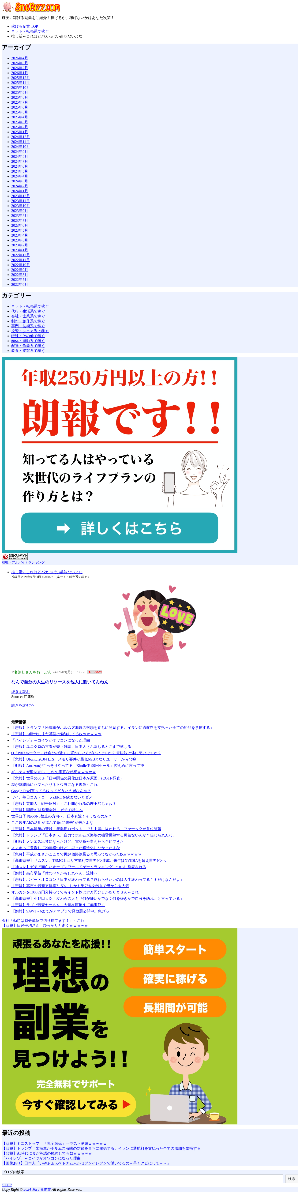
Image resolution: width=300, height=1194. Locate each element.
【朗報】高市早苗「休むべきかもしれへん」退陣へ (54, 873)
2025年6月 (19, 107)
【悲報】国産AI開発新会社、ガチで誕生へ (47, 810)
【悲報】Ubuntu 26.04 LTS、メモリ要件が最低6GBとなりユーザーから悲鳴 (73, 759)
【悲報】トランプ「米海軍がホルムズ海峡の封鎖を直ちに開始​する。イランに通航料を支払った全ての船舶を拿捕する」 (112, 728)
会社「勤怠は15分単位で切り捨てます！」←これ (43, 921)
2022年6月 (19, 284)
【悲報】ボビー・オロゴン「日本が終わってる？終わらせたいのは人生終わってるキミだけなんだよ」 (97, 879)
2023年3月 (19, 240)
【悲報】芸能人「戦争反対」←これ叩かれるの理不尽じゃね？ (63, 804)
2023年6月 (19, 225)
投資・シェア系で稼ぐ (30, 331)
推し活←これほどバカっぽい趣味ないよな (46, 572)
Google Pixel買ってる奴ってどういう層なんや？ (51, 791)
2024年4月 (19, 176)
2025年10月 (20, 88)
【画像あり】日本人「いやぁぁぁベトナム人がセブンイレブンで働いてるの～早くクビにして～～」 (86, 1163)
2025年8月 (19, 97)
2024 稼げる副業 (37, 1189)
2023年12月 (20, 196)
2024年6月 (19, 166)
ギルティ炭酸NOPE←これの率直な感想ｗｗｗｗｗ (53, 772)
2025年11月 (20, 83)
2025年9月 (19, 92)
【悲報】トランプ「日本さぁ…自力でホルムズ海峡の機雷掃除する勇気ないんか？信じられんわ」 (93, 835)
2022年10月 (20, 265)
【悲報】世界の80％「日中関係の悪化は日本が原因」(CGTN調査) (66, 778)
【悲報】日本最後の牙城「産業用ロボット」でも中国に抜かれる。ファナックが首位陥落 (86, 829)
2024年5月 (19, 171)
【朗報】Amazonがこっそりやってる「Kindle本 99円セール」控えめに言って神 (77, 766)
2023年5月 (19, 230)
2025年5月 (19, 112)
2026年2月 (19, 68)
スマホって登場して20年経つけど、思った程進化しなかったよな (65, 848)
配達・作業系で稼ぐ (28, 346)
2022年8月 (19, 275)
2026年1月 (19, 73)
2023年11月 (20, 201)
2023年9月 (19, 211)
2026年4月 (19, 58)
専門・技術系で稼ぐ (28, 326)
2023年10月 (20, 206)
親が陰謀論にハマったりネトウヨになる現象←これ (54, 785)
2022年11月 (20, 260)
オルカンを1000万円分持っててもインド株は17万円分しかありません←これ (75, 892)
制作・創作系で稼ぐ (28, 321)
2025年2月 (19, 127)
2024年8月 (19, 156)
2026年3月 (19, 63)
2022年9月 (19, 270)
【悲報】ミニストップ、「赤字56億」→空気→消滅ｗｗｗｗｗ (54, 1143)
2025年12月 (20, 78)
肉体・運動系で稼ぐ (28, 341)
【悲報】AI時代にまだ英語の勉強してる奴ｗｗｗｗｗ (56, 734)
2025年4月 (19, 117)
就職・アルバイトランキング (23, 562)
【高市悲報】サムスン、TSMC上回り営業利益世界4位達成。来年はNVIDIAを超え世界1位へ (88, 861)
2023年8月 (19, 216)
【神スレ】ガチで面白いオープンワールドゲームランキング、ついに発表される (78, 867)
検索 (292, 1179)
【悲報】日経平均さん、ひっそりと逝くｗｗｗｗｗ (45, 925)
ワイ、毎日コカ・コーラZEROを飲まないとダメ (51, 797)
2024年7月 (19, 161)
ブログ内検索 (13, 1172)
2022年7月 (19, 280)
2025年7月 (19, 102)
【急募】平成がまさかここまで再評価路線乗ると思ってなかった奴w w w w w (76, 854)
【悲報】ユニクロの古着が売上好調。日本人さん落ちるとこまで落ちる (71, 747)
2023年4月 (19, 235)
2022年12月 (20, 255)
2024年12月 (20, 137)
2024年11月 (20, 142)
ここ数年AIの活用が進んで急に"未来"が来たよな (52, 823)
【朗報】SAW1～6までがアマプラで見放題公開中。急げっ (60, 911)
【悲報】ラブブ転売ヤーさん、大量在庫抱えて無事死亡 (58, 905)
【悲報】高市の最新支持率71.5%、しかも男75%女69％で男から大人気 (70, 886)
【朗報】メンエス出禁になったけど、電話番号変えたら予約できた (67, 842)
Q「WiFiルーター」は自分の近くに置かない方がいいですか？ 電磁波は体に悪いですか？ (86, 753)
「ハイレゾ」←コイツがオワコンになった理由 (50, 740)
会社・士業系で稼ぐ (28, 316)
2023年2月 (19, 245)
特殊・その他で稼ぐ (28, 336)
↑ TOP (7, 1185)
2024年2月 (19, 186)
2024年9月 (19, 152)
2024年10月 (20, 147)
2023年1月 (19, 250)
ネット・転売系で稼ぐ (30, 306)
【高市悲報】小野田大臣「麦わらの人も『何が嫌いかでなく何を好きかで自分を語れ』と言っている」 (97, 898)
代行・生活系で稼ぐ (28, 311)
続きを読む (20, 692)
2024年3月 (19, 181)
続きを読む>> (22, 705)
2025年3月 (19, 122)
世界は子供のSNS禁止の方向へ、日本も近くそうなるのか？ (61, 816)
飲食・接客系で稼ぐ (28, 351)
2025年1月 (19, 132)
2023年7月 (19, 220)
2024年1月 (19, 191)
